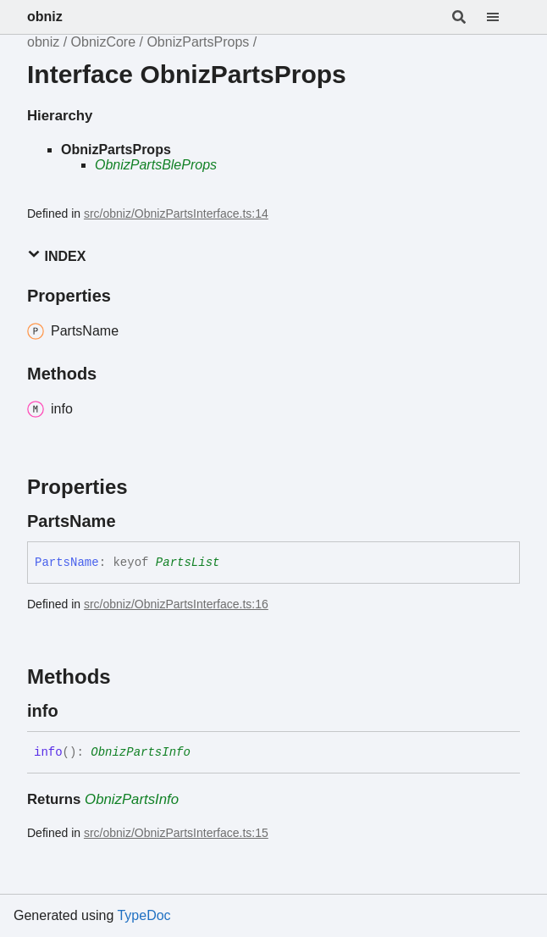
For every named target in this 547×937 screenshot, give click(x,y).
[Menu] (503, 17)
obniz (45, 16)
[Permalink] (131, 521)
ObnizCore (103, 42)
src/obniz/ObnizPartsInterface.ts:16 (176, 604)
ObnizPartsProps (197, 42)
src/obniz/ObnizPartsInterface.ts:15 (176, 833)
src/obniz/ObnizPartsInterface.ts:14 (176, 213)
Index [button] (56, 255)
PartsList (188, 562)
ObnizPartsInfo (141, 752)
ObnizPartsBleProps (156, 165)
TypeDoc (143, 915)
